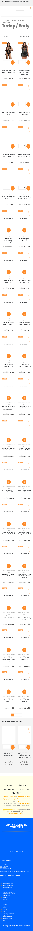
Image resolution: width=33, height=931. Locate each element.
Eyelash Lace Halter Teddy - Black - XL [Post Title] (8, 617)
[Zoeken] (22, 8)
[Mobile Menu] (3, 9)
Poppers (5, 752)
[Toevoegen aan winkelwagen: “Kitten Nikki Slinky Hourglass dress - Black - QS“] (28, 62)
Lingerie (4, 67)
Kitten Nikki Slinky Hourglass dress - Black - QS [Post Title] (24, 72)
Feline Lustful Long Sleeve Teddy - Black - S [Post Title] (8, 659)
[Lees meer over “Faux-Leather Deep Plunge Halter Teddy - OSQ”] (24, 608)
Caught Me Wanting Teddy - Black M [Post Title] (8, 449)
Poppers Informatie (7, 916)
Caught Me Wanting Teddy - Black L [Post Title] (24, 407)
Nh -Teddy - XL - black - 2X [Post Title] (24, 113)
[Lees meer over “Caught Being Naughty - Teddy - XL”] (24, 356)
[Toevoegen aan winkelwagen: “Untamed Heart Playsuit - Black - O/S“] (28, 188)
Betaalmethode (7, 882)
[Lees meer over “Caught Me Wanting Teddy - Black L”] (24, 398)
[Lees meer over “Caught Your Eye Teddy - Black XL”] (24, 440)
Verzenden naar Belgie (8, 892)
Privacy (4, 911)
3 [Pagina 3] (17, 715)
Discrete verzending (8, 883)
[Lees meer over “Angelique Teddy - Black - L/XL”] (24, 230)
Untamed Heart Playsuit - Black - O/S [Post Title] (24, 197)
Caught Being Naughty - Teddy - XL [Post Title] (24, 365)
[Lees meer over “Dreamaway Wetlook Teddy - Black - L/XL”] (24, 524)
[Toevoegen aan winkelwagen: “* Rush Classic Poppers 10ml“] (13, 747)
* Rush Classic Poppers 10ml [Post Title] (8, 754)
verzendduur (6, 897)
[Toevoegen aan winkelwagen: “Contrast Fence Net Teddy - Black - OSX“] (13, 62)
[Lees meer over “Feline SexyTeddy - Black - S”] (9, 691)
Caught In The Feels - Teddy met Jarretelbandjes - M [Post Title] (8, 408)
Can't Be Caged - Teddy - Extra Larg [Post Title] (9, 365)
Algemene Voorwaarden (9, 880)
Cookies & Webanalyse (8, 913)
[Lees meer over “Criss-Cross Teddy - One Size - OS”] (9, 482)
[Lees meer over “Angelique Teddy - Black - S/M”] (9, 272)
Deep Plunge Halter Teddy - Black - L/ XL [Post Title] (8, 533)
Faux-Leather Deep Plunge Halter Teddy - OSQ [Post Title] (24, 617)
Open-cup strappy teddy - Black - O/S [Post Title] (8, 155)
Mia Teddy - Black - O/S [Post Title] (8, 113)
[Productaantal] (6, 62)
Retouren (5, 899)
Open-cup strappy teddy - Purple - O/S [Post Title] (24, 155)
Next (20, 715)
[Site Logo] (9, 9)
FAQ (4, 906)
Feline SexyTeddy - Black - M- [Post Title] (24, 659)
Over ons (5, 907)
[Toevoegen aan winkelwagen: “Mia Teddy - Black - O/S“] (13, 104)
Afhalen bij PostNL (7, 887)
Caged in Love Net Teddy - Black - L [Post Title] (8, 323)
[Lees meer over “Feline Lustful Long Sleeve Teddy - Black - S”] (9, 650)
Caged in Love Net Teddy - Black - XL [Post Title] (24, 323)
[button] (5, 36)
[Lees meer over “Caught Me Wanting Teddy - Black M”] (9, 440)
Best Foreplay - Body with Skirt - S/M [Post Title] (24, 281)
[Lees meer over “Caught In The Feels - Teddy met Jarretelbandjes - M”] (9, 398)
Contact (5, 904)
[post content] (8, 50)
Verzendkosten (6, 895)
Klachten (5, 909)
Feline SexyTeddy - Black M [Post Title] (24, 701)
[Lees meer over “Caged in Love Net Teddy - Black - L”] (9, 314)
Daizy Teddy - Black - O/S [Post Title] (24, 491)
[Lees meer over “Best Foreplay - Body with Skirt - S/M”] (24, 272)
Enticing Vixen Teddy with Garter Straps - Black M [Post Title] (24, 575)
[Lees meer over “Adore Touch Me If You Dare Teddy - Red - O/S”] (9, 230)
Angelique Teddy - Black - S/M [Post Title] (9, 281)
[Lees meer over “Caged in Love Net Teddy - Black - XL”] (24, 314)
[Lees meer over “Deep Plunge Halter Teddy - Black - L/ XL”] (9, 524)
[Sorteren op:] (25, 36)
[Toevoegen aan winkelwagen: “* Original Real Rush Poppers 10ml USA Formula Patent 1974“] (28, 747)
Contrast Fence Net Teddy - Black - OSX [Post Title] (8, 71)
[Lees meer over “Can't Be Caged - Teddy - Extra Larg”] (9, 356)
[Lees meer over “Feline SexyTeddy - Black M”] (24, 691)
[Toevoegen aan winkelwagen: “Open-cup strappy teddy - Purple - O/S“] (28, 146)
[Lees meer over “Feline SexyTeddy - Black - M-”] (24, 650)
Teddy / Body (9, 67)
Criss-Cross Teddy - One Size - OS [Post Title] (8, 491)
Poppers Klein (10, 752)
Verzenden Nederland (8, 885)
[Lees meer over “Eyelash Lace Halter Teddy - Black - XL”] (9, 608)
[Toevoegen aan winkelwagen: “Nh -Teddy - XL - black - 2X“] (28, 104)
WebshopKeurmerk (16, 813)
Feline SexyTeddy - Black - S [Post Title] (9, 701)
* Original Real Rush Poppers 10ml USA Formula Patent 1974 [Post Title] (24, 755)
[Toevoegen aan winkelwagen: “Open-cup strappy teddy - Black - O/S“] (13, 146)
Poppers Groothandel (8, 915)
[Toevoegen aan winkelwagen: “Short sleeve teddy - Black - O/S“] (13, 188)
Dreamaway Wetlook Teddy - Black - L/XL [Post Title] (24, 533)
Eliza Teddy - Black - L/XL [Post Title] (8, 575)
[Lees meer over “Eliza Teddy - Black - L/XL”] (9, 566)
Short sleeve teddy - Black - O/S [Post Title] (8, 197)
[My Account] (28, 9)
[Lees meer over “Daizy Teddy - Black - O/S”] (24, 482)
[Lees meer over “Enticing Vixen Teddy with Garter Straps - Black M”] (24, 566)
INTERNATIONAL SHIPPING (9, 894)
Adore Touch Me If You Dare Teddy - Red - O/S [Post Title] (9, 240)
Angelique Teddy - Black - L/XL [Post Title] (24, 239)
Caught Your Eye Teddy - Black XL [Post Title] (24, 449)
